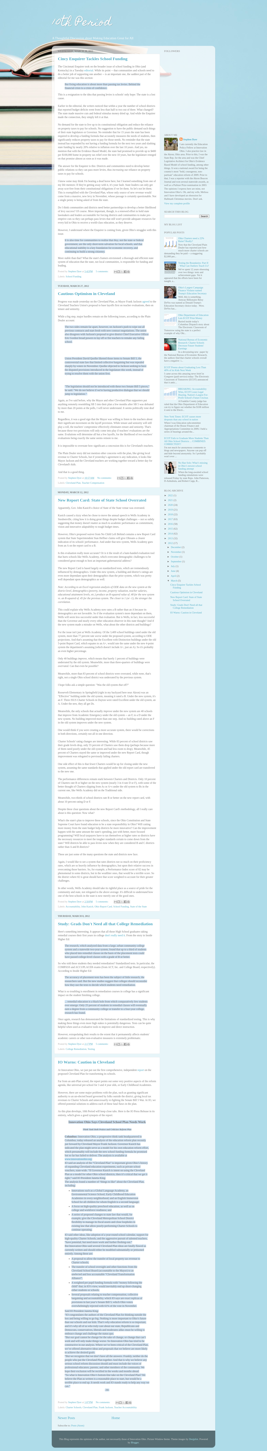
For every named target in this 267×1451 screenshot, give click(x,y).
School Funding (73, 276)
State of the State (138, 906)
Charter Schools (73, 1407)
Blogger (135, 1442)
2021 (170, 500)
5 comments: (102, 271)
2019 (170, 509)
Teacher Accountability (125, 1407)
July (173, 566)
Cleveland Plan (73, 482)
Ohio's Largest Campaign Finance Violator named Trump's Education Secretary (192, 290)
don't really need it (115, 935)
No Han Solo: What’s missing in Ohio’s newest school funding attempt (193, 465)
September (176, 561)
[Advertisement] (185, 106)
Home (116, 1418)
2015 (170, 528)
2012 (170, 543)
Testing (91, 1049)
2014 (170, 533)
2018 (170, 514)
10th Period (82, 23)
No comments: (104, 478)
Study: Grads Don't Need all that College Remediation (105, 924)
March (174, 580)
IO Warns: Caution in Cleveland (86, 1062)
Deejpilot (193, 1439)
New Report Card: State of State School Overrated (102, 500)
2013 (170, 538)
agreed (145, 301)
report (141, 1070)
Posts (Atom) (77, 1425)
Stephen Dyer (190, 139)
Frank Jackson (106, 1407)
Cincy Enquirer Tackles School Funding (93, 59)
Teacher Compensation (93, 482)
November (176, 552)
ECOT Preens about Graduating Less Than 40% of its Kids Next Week (185, 369)
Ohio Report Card (103, 906)
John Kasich (87, 906)
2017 (170, 519)
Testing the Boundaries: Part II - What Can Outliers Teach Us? (193, 264)
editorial (88, 70)
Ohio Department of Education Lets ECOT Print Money (193, 316)
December (176, 547)
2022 (170, 495)
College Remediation (76, 1049)
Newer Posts (66, 1418)
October (175, 556)
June (173, 571)
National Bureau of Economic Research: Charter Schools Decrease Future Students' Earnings (193, 344)
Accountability (73, 906)
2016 (170, 524)
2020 (170, 505)
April (174, 576)
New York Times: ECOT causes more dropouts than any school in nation (182, 418)
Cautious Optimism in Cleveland (86, 293)
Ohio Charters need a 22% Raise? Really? (191, 240)
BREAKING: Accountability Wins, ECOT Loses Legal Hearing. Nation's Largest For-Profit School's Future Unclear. (193, 393)
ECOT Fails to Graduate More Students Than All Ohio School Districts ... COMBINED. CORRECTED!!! (186, 441)
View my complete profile (177, 203)
